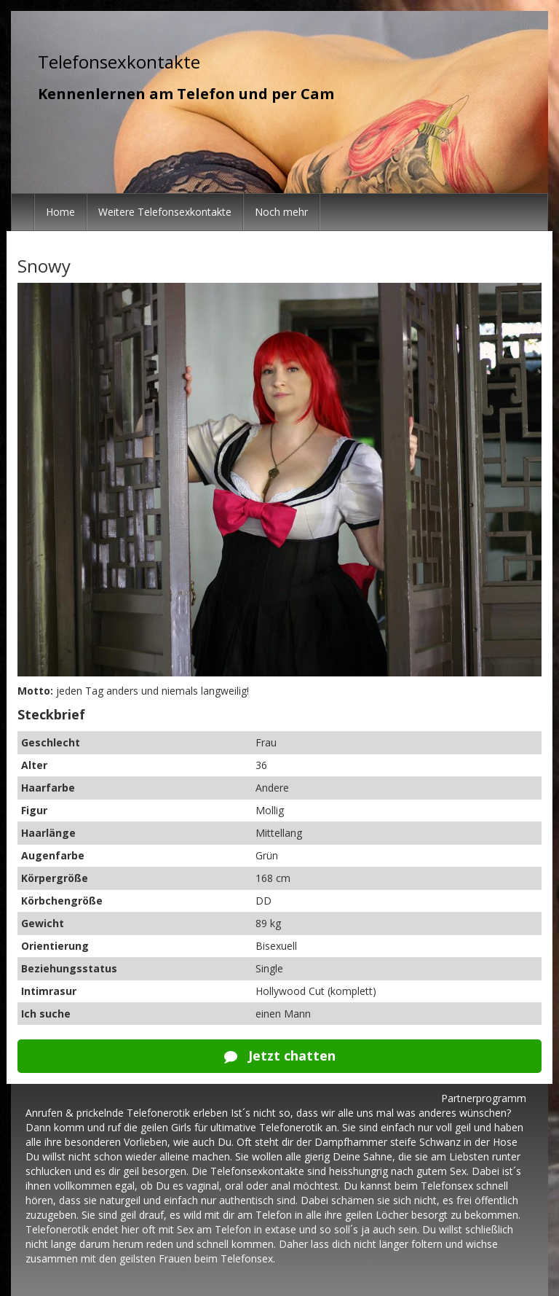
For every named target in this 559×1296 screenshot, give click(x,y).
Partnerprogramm (483, 1098)
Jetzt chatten (280, 1055)
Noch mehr (281, 212)
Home (60, 212)
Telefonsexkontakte (119, 62)
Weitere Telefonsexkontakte (164, 212)
